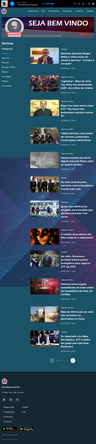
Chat (43, 11)
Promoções (67, 11)
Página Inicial (33, 11)
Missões (5, 62)
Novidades (6, 76)
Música (5, 72)
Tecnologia (7, 86)
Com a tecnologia (10, 439)
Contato (90, 11)
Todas (5, 53)
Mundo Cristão (8, 67)
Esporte (5, 58)
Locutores (79, 11)
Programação (53, 11)
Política (5, 81)
